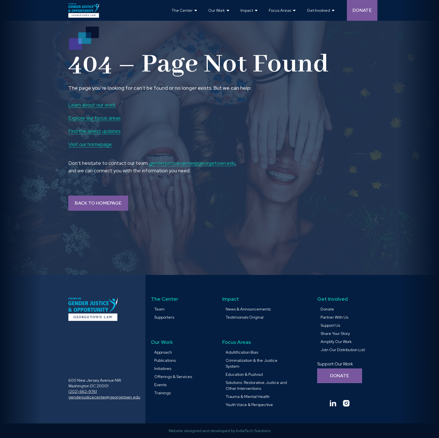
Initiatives (162, 368)
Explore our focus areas (94, 118)
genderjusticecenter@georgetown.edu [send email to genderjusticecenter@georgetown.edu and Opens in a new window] (192, 163)
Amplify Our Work (336, 341)
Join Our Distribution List (343, 349)
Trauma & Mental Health (248, 396)
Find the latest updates (94, 131)
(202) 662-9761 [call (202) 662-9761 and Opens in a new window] (82, 391)
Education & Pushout (244, 374)
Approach (163, 352)
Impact (230, 299)
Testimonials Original (244, 317)
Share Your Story (335, 333)
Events (160, 384)
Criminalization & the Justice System (251, 363)
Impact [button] (246, 10)
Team (159, 309)
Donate (327, 309)
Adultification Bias (242, 352)
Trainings (162, 392)
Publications (165, 360)
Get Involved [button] (318, 10)
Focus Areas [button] (280, 10)
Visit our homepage (90, 144)
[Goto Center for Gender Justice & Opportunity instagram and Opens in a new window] (346, 403)
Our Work (162, 342)
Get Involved (332, 299)
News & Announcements (248, 309)
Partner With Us (334, 317)
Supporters (164, 317)
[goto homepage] (83, 10)
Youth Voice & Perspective (249, 404)
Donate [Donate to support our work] (339, 376)
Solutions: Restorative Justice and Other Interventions (256, 385)
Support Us (330, 325)
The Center (164, 299)
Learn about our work (91, 104)
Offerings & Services (173, 376)
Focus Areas (236, 342)
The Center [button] (182, 10)
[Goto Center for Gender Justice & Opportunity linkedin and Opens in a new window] (333, 403)
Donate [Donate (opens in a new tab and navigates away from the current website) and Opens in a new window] (362, 10)
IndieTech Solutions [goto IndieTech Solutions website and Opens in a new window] (253, 430)
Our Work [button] (216, 10)
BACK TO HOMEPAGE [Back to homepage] (98, 203)
